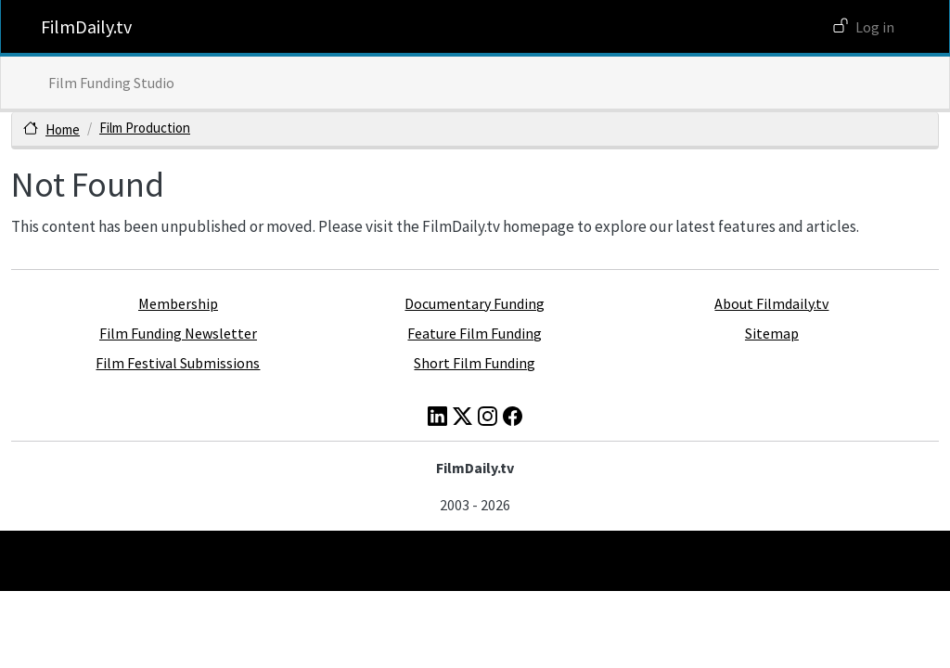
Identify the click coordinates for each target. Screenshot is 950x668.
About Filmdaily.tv (771, 303)
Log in (874, 27)
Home (62, 129)
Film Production (144, 127)
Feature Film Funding (474, 333)
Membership (178, 303)
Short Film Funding (474, 362)
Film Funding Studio (111, 82)
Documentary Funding (474, 303)
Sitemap (772, 333)
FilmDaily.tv (86, 26)
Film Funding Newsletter (178, 333)
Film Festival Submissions (178, 362)
